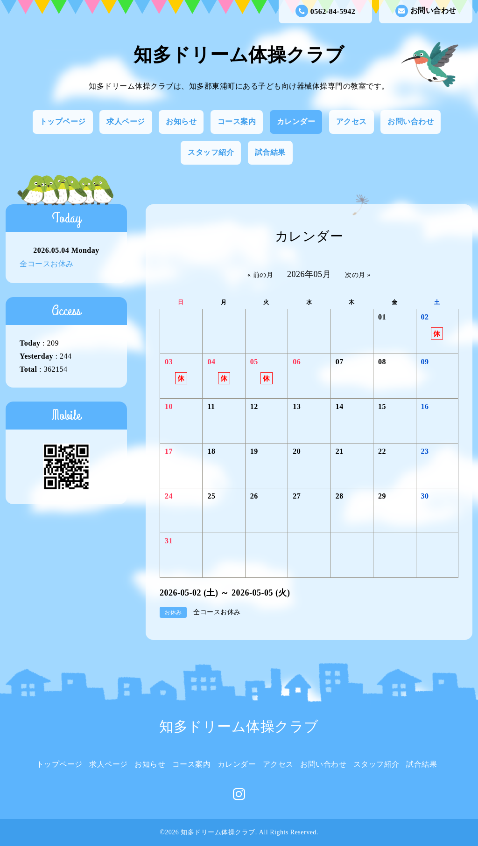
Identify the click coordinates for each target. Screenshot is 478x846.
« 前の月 (260, 274)
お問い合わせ (426, 11)
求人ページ (125, 121)
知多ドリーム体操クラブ (239, 54)
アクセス (351, 121)
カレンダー (296, 121)
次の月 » (358, 274)
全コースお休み (47, 264)
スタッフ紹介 (211, 152)
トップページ (63, 121)
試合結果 (270, 152)
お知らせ (181, 121)
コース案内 (237, 121)
